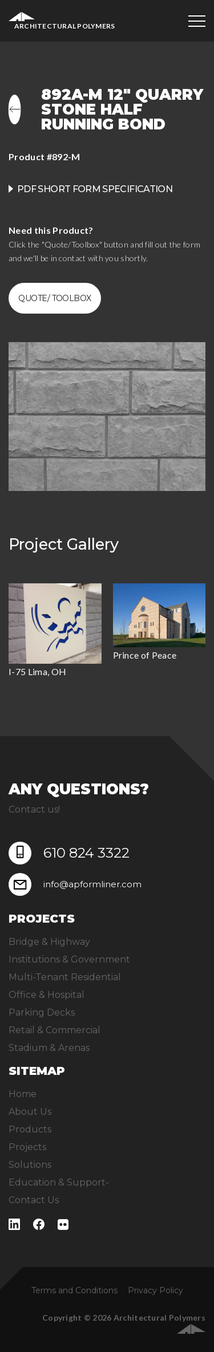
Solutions (30, 1164)
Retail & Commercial (54, 1030)
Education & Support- (59, 1182)
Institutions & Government (69, 959)
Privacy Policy (155, 1290)
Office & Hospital (46, 994)
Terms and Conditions (74, 1290)
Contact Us (34, 1200)
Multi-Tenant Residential (65, 977)
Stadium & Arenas (49, 1047)
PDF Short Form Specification (94, 189)
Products (30, 1129)
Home (23, 1094)
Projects (27, 1147)
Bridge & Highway (49, 941)
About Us (30, 1111)
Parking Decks (42, 1012)
